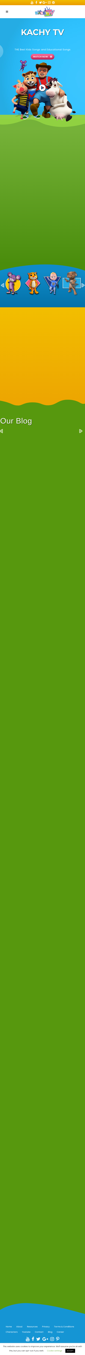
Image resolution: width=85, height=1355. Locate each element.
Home (9, 1326)
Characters (12, 1331)
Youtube (26, 1331)
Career (60, 1331)
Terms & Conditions (64, 1326)
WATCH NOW (42, 56)
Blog (50, 1331)
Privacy (46, 1326)
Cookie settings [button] (54, 1350)
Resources (32, 1326)
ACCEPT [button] (70, 1351)
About (19, 1326)
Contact (39, 1331)
